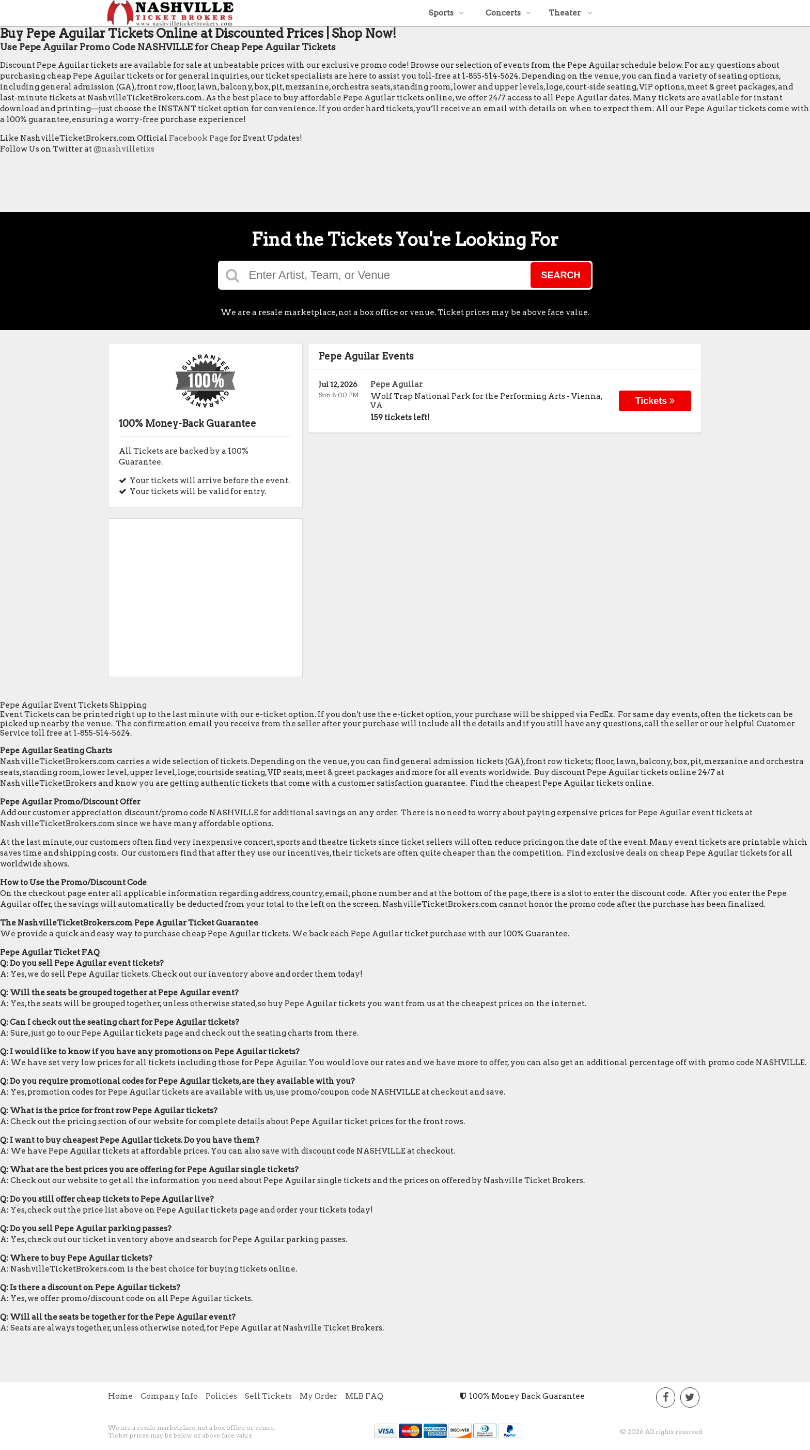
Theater (571, 13)
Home (120, 1396)
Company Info (169, 1396)
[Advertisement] (188, 185)
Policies (221, 1396)
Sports (446, 13)
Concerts (508, 13)
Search (560, 275)
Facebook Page (198, 138)
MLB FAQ (364, 1396)
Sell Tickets (268, 1396)
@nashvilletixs (124, 149)
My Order (318, 1396)
